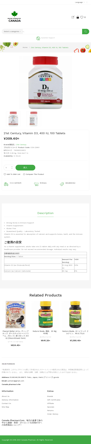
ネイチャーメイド (45, 337)
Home (25, 47)
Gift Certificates (53, 400)
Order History (52, 414)
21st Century (21, 145)
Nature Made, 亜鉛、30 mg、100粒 (45, 332)
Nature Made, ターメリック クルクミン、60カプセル (75, 332)
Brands (50, 396)
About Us (5, 396)
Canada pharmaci (28, 440)
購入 (25, 167)
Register (73, 17)
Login (77, 17)
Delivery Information (10, 400)
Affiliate (50, 403)
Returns (50, 410)
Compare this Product (36, 174)
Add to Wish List (13, 174)
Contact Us (6, 403)
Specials (50, 407)
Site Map (5, 407)
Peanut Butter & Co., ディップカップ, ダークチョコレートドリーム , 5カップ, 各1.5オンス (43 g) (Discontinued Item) (15, 334)
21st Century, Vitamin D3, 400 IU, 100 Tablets (49, 48)
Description (45, 212)
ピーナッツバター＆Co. (15, 341)
